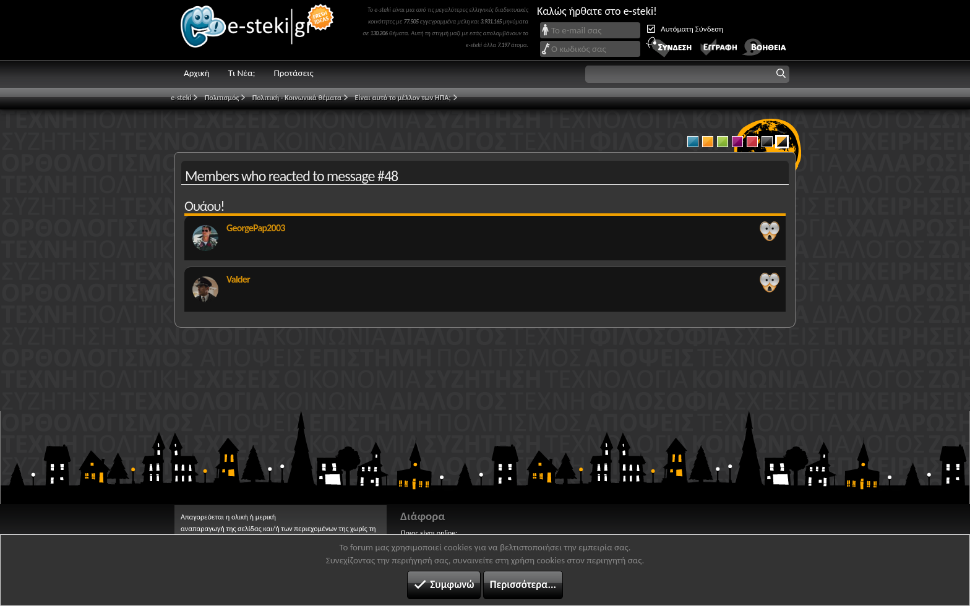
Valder (238, 279)
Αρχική (197, 73)
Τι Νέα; (241, 73)
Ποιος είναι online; (429, 533)
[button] (687, 74)
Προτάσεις (293, 73)
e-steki (258, 30)
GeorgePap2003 (255, 228)
